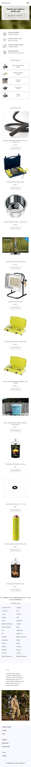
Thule (3, 620)
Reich (18, 627)
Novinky (4, 730)
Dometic (4, 653)
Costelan (4, 650)
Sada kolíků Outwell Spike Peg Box (15, 182)
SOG (17, 617)
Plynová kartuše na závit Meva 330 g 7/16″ (15, 544)
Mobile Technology (7, 624)
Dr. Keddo (4, 610)
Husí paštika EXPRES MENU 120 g (16, 583)
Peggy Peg (19, 630)
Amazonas (19, 620)
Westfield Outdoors (21, 656)
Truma (3, 614)
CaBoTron (19, 633)
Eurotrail (4, 636)
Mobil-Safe (5, 640)
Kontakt (4, 755)
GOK (17, 610)
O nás (4, 752)
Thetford (18, 614)
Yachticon (19, 646)
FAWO (18, 643)
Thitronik (18, 607)
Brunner (18, 650)
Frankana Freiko (6, 627)
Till (2, 633)
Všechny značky (6, 727)
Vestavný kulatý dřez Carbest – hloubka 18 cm (15, 222)
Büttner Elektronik (6, 656)
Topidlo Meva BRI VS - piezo (15, 301)
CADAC (18, 653)
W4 (3, 630)
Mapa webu (5, 743)
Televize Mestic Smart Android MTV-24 (15, 261)
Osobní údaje (5, 746)
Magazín (4, 739)
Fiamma (4, 617)
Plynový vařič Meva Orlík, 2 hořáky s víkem (15, 341)
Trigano (4, 646)
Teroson (4, 643)
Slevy (3, 734)
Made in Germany (21, 636)
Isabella (18, 624)
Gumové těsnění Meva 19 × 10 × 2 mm (15, 504)
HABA (18, 640)
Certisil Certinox (6, 607)
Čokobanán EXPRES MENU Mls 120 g (15, 464)
